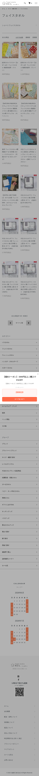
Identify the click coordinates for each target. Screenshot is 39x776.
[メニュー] (36, 3)
